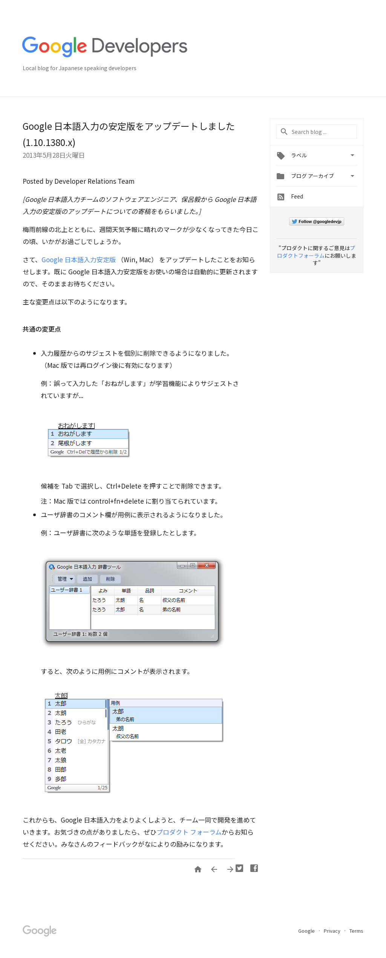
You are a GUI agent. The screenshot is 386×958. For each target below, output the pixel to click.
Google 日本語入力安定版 (78, 259)
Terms (356, 930)
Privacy (333, 930)
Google (307, 930)
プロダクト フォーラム (189, 832)
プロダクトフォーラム (316, 251)
